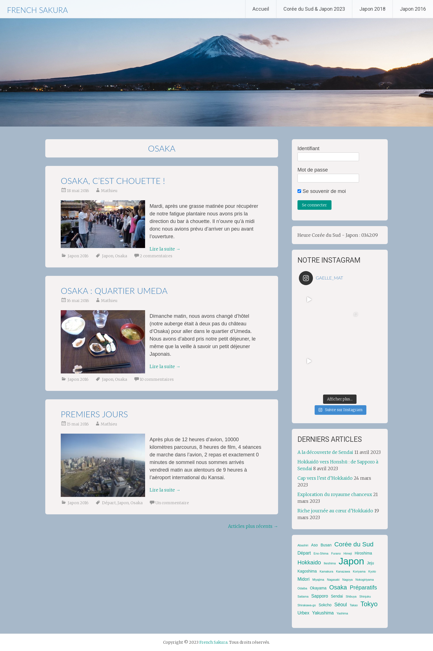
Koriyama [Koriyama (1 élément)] (359, 571)
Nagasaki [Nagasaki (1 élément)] (333, 579)
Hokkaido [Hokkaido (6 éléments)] (309, 562)
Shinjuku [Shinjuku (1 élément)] (365, 596)
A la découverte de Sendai (325, 452)
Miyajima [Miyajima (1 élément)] (318, 579)
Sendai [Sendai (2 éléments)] (337, 596)
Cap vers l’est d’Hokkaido (325, 478)
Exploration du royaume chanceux (334, 494)
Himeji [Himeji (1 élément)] (348, 553)
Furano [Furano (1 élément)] (336, 553)
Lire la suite (165, 249)
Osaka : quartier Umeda (114, 290)
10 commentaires (157, 379)
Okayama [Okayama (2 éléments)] (318, 588)
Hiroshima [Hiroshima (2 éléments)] (363, 553)
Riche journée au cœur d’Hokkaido (335, 510)
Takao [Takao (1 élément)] (354, 605)
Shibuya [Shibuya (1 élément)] (351, 596)
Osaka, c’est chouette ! (113, 180)
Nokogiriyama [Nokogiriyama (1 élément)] (364, 579)
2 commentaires (156, 255)
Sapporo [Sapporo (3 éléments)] (319, 596)
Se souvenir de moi (321, 191)
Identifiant (308, 148)
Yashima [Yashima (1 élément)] (342, 613)
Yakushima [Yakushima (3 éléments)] (323, 613)
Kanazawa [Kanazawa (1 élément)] (343, 571)
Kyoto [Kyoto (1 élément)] (372, 571)
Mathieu (109, 190)
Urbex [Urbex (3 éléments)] (303, 613)
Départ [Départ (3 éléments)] (304, 553)
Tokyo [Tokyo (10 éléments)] (369, 604)
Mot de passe (312, 170)
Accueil (260, 9)
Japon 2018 (372, 9)
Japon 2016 (413, 9)
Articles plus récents (253, 526)
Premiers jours (94, 414)
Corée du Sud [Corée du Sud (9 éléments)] (353, 544)
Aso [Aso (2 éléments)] (314, 545)
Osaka (121, 255)
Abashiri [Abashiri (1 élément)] (302, 545)
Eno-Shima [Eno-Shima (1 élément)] (321, 553)
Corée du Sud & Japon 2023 (314, 9)
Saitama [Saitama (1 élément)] (302, 596)
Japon (107, 255)
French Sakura (37, 10)
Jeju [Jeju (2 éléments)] (370, 563)
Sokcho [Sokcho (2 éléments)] (325, 605)
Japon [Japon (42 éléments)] (351, 561)
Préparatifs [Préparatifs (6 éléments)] (363, 587)
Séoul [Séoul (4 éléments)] (340, 604)
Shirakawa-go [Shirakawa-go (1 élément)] (306, 605)
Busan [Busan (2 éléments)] (326, 545)
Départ (109, 502)
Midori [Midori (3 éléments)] (303, 579)
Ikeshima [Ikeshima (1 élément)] (330, 563)
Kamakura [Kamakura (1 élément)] (326, 571)
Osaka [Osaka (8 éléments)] (338, 587)
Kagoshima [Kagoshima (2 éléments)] (307, 571)
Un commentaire (172, 502)
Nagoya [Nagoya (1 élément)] (347, 579)
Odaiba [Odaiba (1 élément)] (302, 588)
